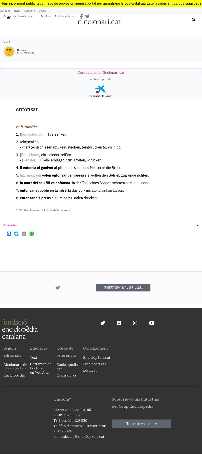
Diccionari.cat (94, 364)
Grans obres (67, 375)
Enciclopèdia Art (67, 366)
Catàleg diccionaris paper (18, 16)
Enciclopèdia (14, 375)
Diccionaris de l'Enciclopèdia (15, 366)
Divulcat (46, 16)
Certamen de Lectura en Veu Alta (40, 368)
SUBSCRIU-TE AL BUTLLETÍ (123, 287)
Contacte (29, 10)
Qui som (5, 10)
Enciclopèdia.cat (64, 16)
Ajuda (42, 10)
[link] (101, 72)
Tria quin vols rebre (141, 423)
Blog (17, 10)
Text (33, 357)
